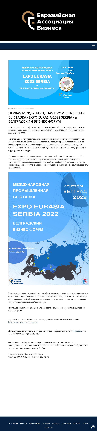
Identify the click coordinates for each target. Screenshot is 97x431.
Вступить (55, 414)
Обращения (66, 414)
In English (76, 414)
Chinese (85, 414)
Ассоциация (13, 414)
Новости (23, 414)
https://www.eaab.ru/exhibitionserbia (30, 312)
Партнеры (46, 414)
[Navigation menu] (93, 46)
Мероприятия (34, 414)
